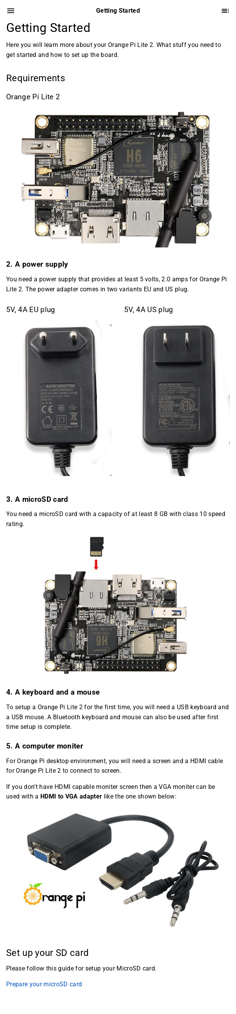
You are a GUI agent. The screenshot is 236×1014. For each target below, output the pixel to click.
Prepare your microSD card (44, 984)
